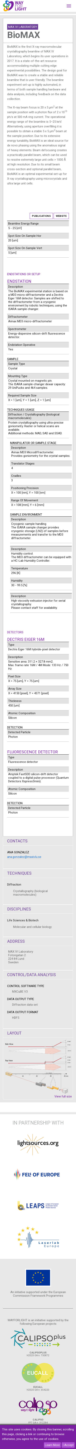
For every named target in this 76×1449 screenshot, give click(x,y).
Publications (41, 215)
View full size (63, 1096)
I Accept (68, 1445)
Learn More (52, 1445)
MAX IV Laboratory (22, 27)
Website (61, 215)
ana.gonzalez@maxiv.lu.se (24, 857)
